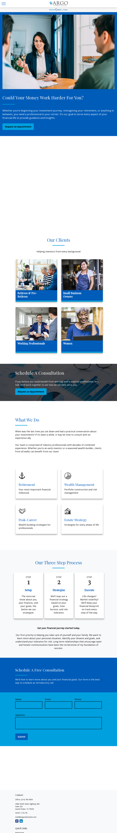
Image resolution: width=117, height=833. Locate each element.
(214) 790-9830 (27, 799)
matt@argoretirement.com (25, 817)
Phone (78, 699)
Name (18, 699)
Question (20, 715)
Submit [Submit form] (21, 736)
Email (48, 699)
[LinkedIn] (21, 821)
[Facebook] (17, 821)
